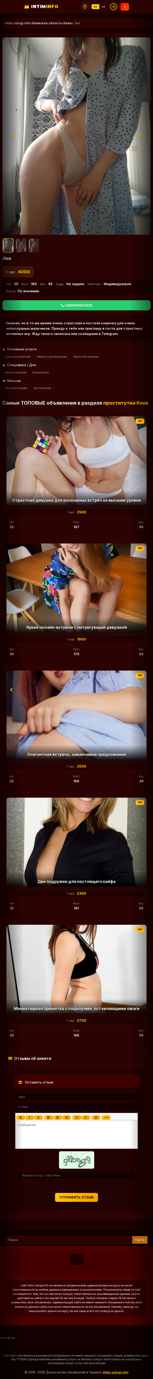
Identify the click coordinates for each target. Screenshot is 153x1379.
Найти (140, 1240)
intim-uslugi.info (116, 1372)
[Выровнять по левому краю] (48, 1117)
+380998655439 (76, 305)
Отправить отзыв (76, 1197)
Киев (67, 23)
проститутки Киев (125, 403)
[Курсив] (29, 1117)
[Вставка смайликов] (95, 1117)
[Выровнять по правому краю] (66, 1117)
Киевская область (47, 23)
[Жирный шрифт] (20, 1117)
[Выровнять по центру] (57, 1117)
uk (103, 6)
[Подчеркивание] (38, 1117)
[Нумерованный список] (85, 1117)
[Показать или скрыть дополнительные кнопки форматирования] (106, 1117)
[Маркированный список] (76, 1117)
